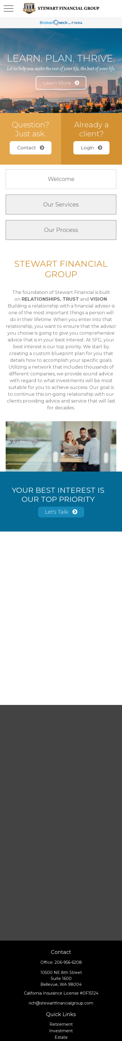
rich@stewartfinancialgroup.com (61, 1003)
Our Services (61, 204)
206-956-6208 (68, 962)
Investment (61, 1030)
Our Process (61, 230)
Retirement (61, 1024)
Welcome (61, 179)
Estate (61, 1037)
